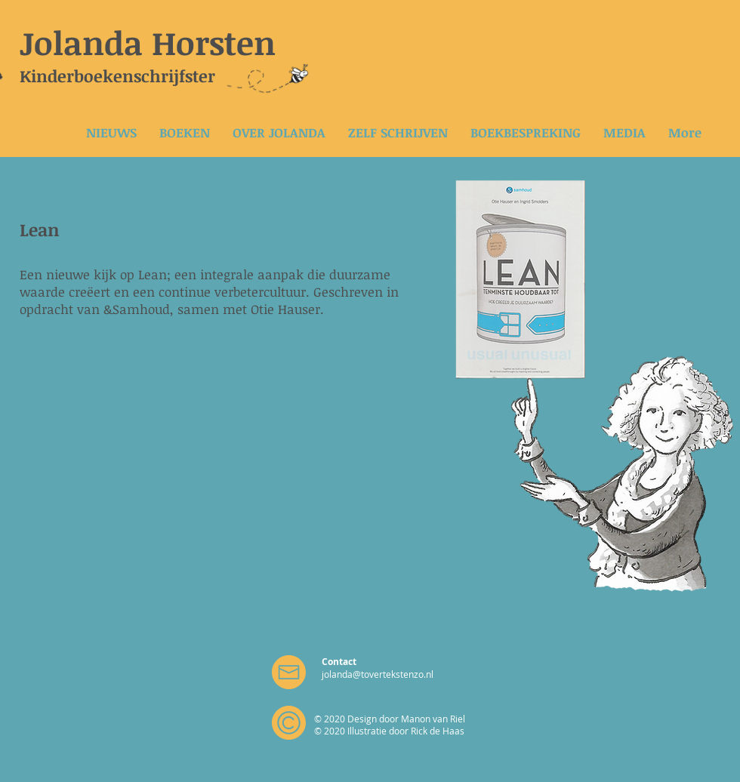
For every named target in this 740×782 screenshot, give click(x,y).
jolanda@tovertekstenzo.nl (377, 674)
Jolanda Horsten (148, 42)
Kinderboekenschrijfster (117, 75)
